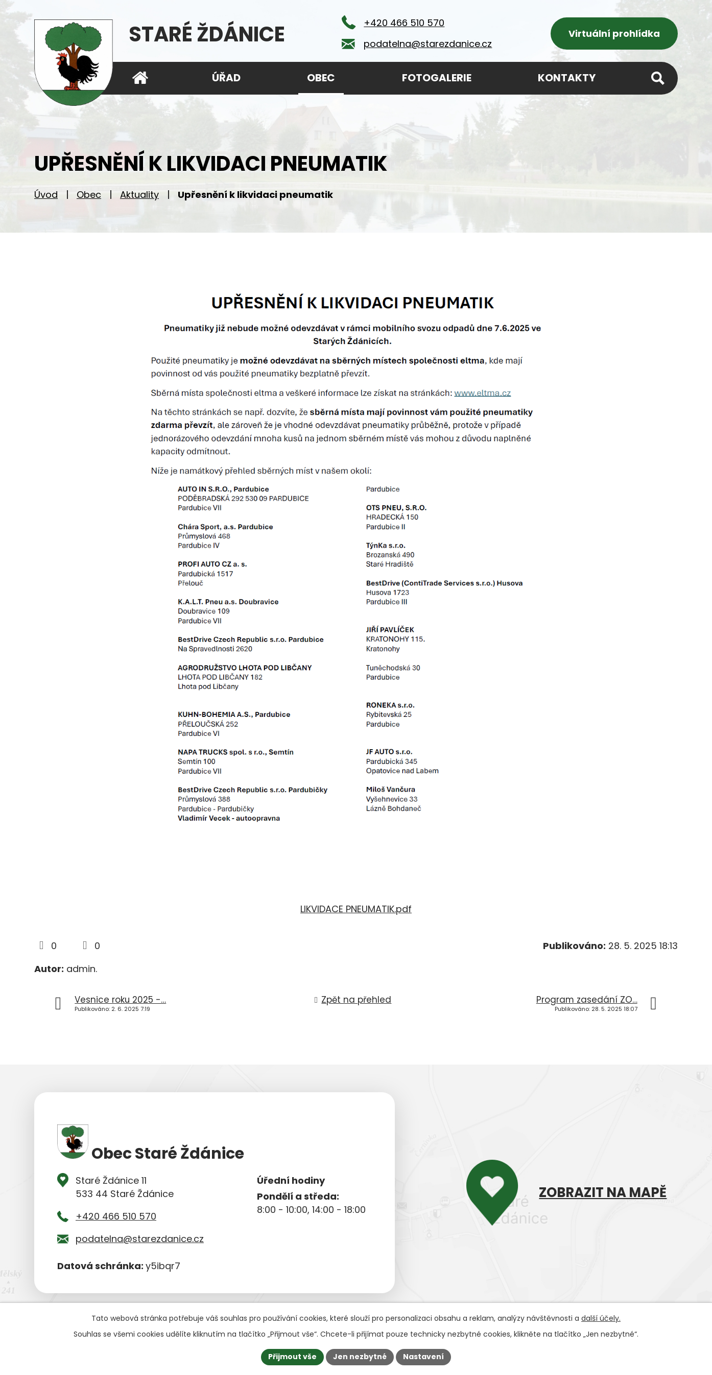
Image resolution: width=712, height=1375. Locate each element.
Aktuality (139, 194)
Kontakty (567, 78)
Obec (89, 194)
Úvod (46, 194)
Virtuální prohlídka (614, 33)
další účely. (601, 1318)
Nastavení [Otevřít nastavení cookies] (423, 1356)
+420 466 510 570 (116, 1216)
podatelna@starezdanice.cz (140, 1238)
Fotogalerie (436, 78)
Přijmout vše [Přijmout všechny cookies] (292, 1356)
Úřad (226, 78)
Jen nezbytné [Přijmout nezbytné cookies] (360, 1356)
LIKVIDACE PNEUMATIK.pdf (356, 909)
